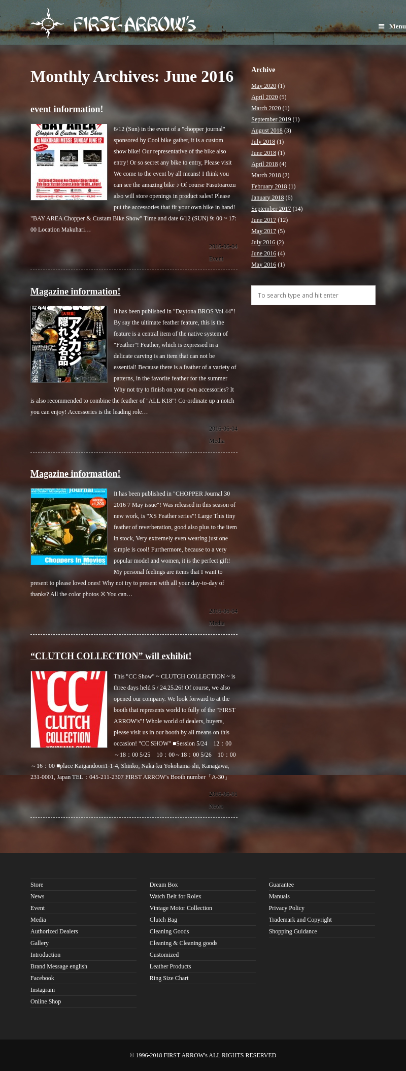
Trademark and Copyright (300, 919)
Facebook (42, 978)
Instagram (42, 989)
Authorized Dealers (54, 931)
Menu (392, 26)
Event (216, 258)
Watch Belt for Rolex (175, 896)
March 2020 (266, 108)
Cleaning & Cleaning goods (184, 943)
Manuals (279, 896)
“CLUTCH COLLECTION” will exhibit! (111, 656)
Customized (164, 954)
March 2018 (266, 175)
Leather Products (170, 966)
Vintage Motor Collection (181, 908)
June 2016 (263, 253)
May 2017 (263, 231)
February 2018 (269, 186)
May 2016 (263, 264)
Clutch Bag (163, 919)
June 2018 (263, 152)
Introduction (45, 954)
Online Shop (45, 1001)
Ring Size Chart (169, 978)
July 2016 (263, 242)
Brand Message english (58, 966)
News (216, 805)
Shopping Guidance (293, 931)
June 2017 (263, 219)
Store (36, 884)
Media (217, 440)
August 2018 (267, 130)
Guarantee (281, 884)
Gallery (39, 943)
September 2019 (271, 119)
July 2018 (263, 141)
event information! (66, 109)
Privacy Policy (286, 908)
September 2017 (271, 208)
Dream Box (164, 884)
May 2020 (263, 85)
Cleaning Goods (169, 931)
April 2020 (264, 97)
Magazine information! (75, 291)
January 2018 (267, 197)
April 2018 (264, 164)
